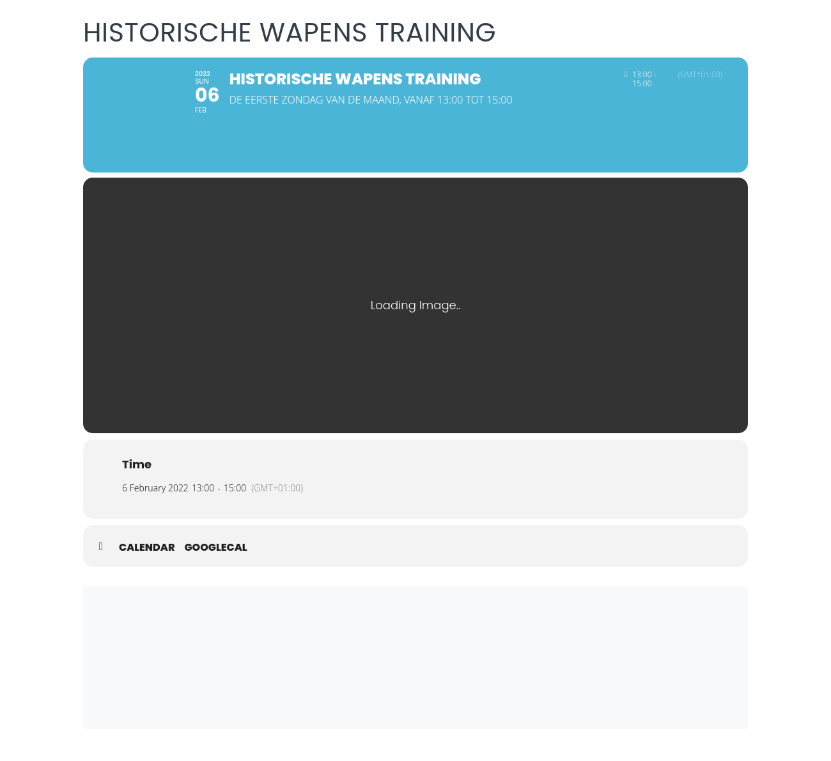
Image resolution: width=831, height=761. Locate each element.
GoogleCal (216, 547)
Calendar (147, 547)
